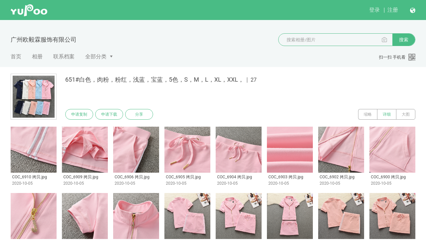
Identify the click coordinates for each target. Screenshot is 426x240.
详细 (387, 114)
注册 (392, 10)
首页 (16, 56)
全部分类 (95, 56)
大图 (406, 114)
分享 (139, 114)
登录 (374, 10)
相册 (37, 56)
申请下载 (109, 114)
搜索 (403, 39)
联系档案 (64, 56)
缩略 (368, 114)
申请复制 (79, 114)
